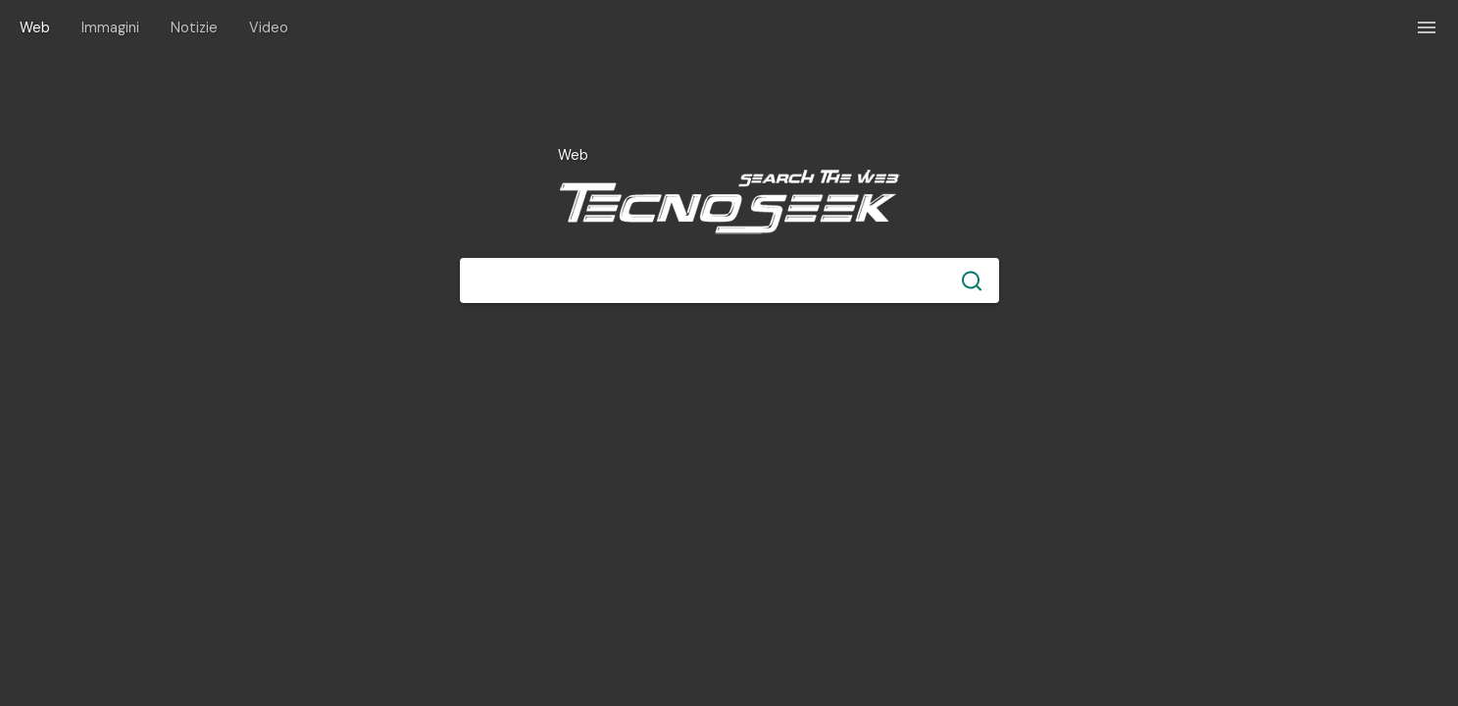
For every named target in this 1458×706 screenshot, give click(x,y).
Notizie (194, 27)
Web (35, 27)
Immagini (110, 27)
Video (268, 27)
